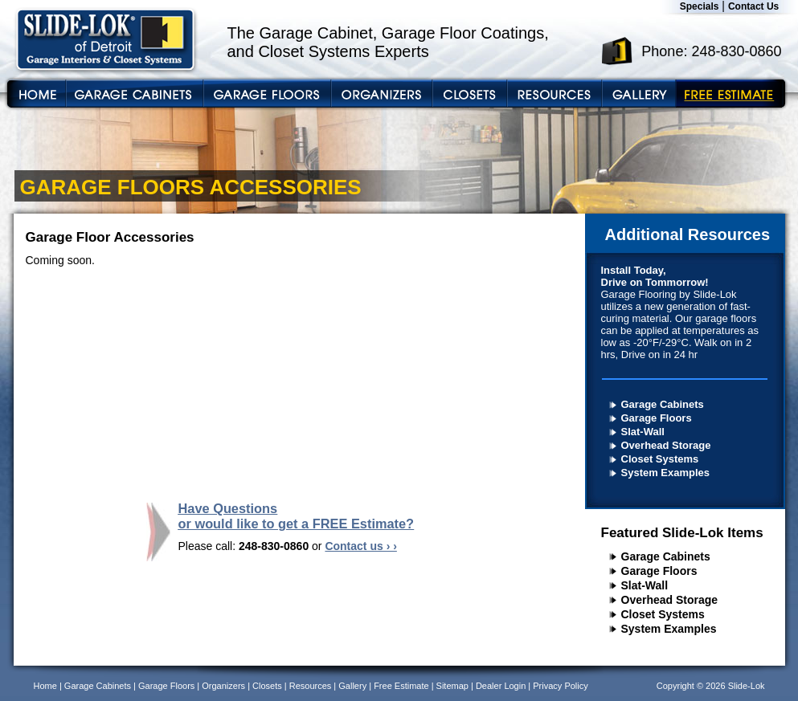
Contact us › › (360, 546)
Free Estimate (401, 686)
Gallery (352, 686)
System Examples (665, 473)
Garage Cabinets (662, 404)
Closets (267, 686)
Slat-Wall (643, 432)
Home (45, 686)
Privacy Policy (560, 686)
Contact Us (753, 6)
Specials (699, 6)
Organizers (223, 686)
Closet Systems (660, 459)
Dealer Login (501, 686)
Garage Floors (656, 418)
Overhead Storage (666, 445)
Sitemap (452, 686)
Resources (310, 686)
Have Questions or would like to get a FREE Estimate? (296, 516)
